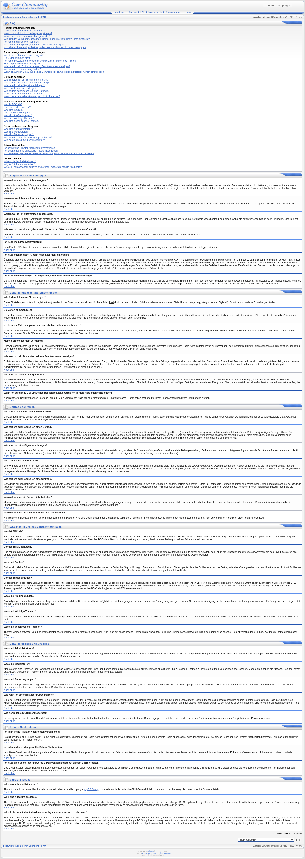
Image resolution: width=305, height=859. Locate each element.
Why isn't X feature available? (19, 164)
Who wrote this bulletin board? (20, 161)
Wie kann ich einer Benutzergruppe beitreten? (28, 137)
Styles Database (164, 853)
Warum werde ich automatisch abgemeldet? (27, 36)
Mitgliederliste (155, 12)
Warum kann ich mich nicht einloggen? (24, 30)
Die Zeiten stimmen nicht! (17, 58)
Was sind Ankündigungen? (18, 115)
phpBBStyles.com (149, 853)
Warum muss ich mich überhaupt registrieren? (28, 33)
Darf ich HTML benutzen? (17, 107)
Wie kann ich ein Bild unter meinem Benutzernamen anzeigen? (37, 66)
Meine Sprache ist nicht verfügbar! (22, 63)
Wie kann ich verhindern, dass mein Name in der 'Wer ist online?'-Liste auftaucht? (47, 39)
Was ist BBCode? (13, 104)
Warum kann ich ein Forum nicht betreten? (26, 93)
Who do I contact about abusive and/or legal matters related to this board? (43, 167)
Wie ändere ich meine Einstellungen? (23, 55)
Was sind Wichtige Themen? (19, 118)
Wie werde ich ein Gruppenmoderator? (24, 140)
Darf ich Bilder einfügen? (17, 112)
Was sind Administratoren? (18, 129)
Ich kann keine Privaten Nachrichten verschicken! (30, 148)
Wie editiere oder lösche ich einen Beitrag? (26, 82)
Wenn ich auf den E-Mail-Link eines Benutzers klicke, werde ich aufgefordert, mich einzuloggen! (54, 72)
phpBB (151, 851)
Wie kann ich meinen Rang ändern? (23, 69)
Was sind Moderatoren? (16, 131)
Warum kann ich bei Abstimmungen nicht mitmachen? (32, 96)
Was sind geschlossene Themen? (21, 121)
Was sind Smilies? (13, 110)
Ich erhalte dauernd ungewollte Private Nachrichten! (31, 150)
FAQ (142, 12)
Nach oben (9, 193)
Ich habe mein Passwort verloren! (21, 41)
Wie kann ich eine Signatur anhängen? (24, 85)
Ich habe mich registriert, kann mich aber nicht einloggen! (34, 44)
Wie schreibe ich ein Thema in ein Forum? (26, 79)
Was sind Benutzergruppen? (19, 134)
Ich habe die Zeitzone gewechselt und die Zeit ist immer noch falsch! (40, 60)
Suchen (133, 12)
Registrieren (119, 12)
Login (188, 12)
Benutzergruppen (173, 12)
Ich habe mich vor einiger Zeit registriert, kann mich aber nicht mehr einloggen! (45, 47)
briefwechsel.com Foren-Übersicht (21, 17)
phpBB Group (91, 789)
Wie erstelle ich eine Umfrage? (20, 88)
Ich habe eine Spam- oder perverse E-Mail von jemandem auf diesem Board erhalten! (49, 153)
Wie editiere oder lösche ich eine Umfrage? (26, 91)
